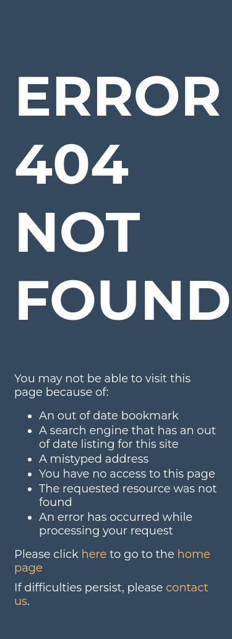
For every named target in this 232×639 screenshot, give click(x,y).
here (94, 554)
